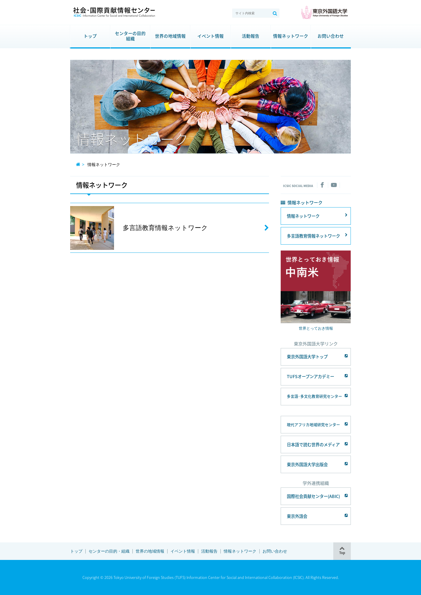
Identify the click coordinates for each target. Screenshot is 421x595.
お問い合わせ (331, 36)
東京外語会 (297, 516)
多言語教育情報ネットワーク (313, 236)
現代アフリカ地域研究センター (313, 424)
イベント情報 (210, 36)
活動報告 (250, 36)
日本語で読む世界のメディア (313, 444)
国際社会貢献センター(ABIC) (313, 496)
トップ (90, 36)
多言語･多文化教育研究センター (314, 396)
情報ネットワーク (290, 36)
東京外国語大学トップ (307, 356)
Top (342, 553)
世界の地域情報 (170, 36)
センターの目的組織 (128, 36)
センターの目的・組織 (109, 551)
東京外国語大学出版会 (307, 464)
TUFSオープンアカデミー (310, 376)
